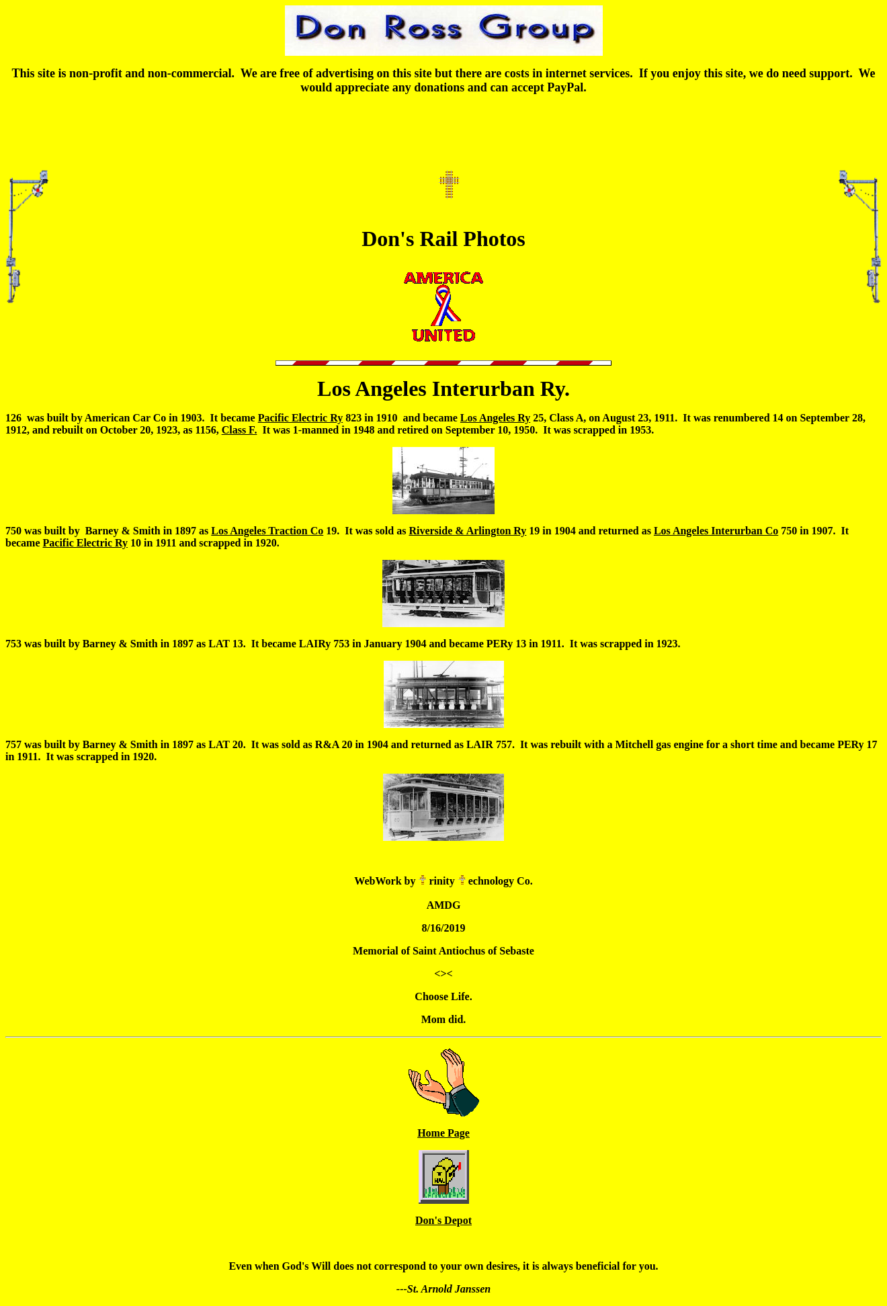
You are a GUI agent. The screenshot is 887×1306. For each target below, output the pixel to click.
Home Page (443, 1133)
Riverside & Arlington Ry (467, 530)
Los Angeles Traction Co (267, 530)
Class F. (239, 430)
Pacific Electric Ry (300, 417)
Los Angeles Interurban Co (716, 530)
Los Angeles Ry (495, 417)
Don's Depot (443, 1220)
